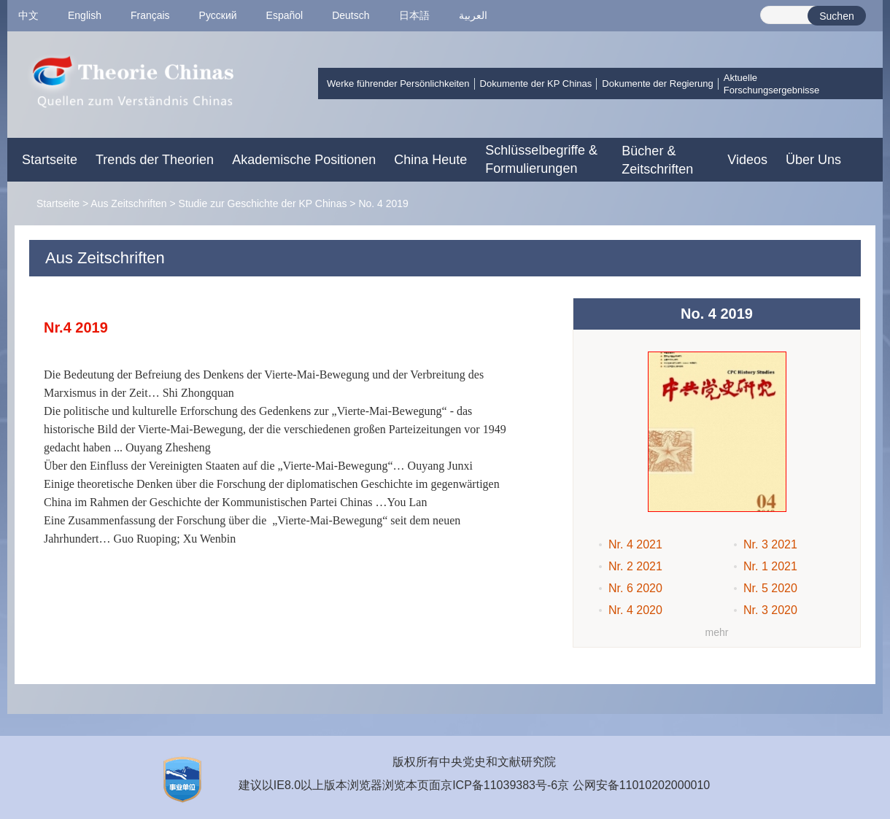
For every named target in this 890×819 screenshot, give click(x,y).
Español (284, 15)
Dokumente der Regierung (657, 83)
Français (150, 15)
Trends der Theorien (155, 159)
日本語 (414, 15)
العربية (473, 15)
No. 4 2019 (383, 203)
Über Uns (813, 159)
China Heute (430, 159)
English (84, 15)
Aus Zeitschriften (128, 203)
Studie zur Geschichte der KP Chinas (263, 203)
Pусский (218, 15)
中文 (28, 15)
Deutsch (350, 15)
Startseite (49, 159)
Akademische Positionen (304, 159)
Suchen (836, 16)
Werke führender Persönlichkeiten (398, 83)
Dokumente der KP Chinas (536, 83)
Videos (747, 159)
